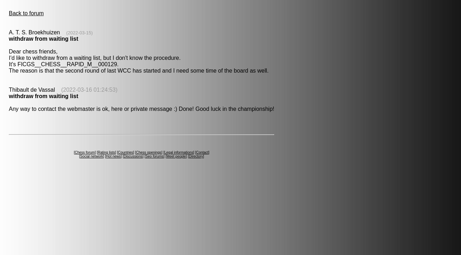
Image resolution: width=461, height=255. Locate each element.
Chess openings (148, 152)
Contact (202, 152)
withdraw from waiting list (43, 39)
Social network (91, 156)
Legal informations (178, 152)
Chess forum (85, 152)
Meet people (176, 156)
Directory (196, 156)
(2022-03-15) (79, 32)
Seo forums (155, 156)
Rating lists (106, 152)
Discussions (133, 156)
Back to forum (26, 13)
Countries (125, 152)
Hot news (113, 156)
